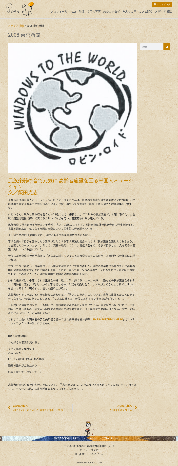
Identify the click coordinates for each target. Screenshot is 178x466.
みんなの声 (129, 11)
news (73, 11)
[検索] (166, 46)
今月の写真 (94, 11)
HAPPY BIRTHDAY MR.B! (108, 319)
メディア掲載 (163, 11)
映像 (81, 11)
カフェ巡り (146, 11)
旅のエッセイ (111, 11)
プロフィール (59, 11)
